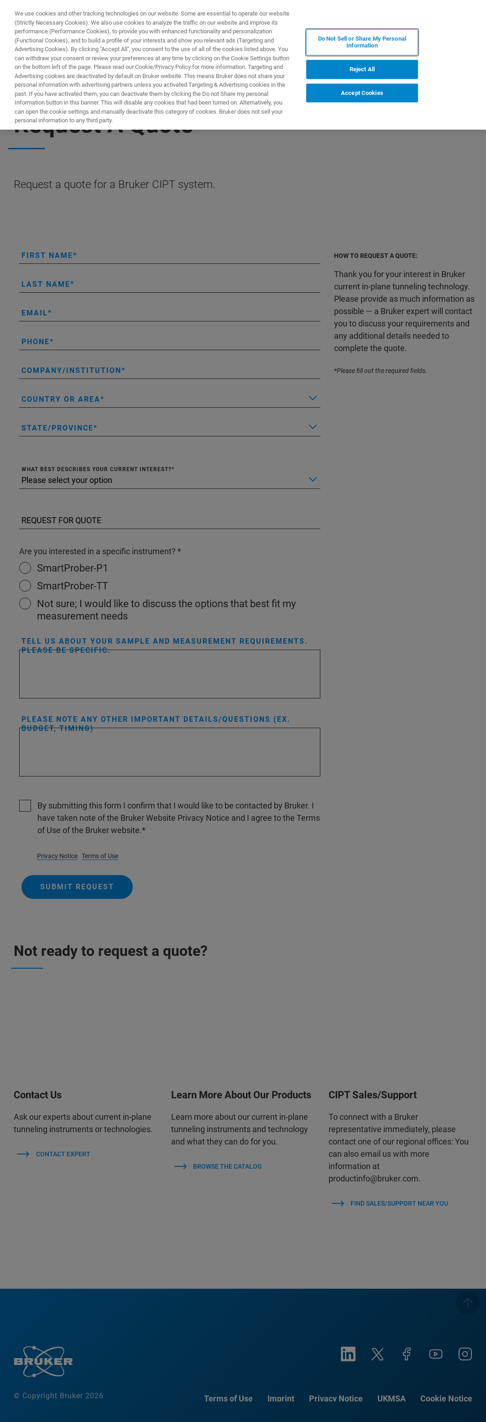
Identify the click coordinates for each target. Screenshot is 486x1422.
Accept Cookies (362, 92)
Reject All (362, 69)
